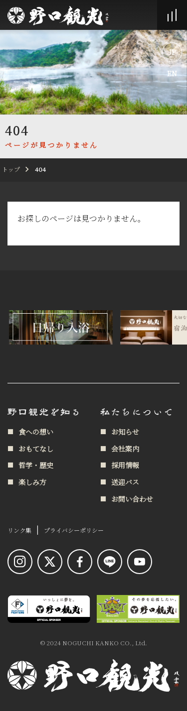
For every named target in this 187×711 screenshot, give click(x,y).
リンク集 (19, 530)
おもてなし (35, 449)
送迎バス (125, 482)
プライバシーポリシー (74, 530)
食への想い (35, 432)
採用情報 (125, 465)
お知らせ (125, 432)
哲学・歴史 (35, 465)
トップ (11, 169)
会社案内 (125, 449)
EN (172, 73)
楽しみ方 (32, 482)
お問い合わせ (132, 499)
